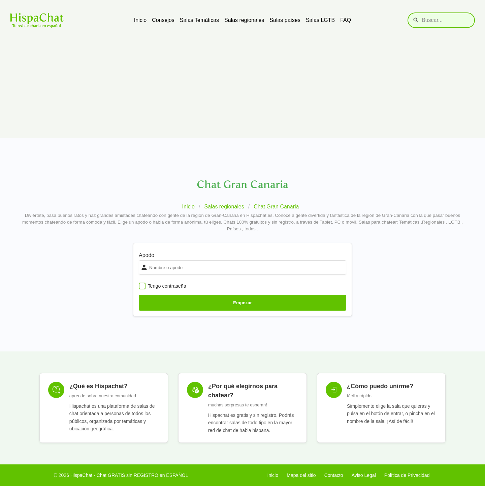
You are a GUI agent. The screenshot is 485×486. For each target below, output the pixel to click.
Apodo (146, 255)
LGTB (454, 222)
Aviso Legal (364, 475)
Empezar (242, 302)
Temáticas (409, 222)
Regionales (433, 222)
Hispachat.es (259, 215)
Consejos (163, 20)
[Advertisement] (242, 91)
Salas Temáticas (199, 20)
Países (234, 228)
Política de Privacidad (407, 475)
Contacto (333, 475)
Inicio (140, 20)
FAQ (345, 20)
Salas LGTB (320, 20)
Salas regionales (244, 20)
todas (250, 228)
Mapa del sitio (301, 475)
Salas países (284, 20)
